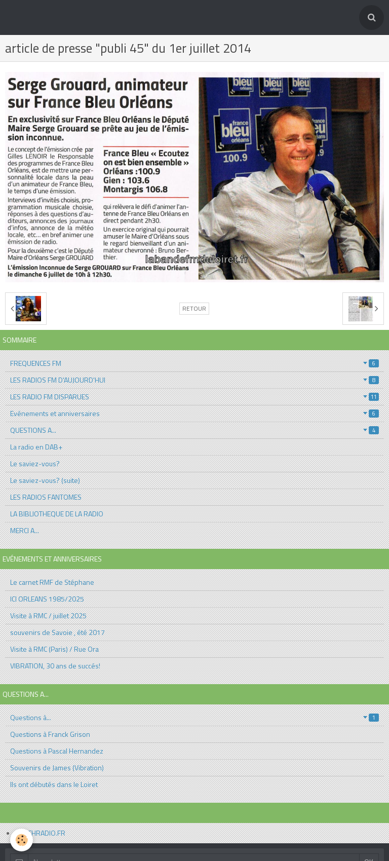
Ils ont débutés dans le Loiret (54, 784)
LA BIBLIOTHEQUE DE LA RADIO (56, 513)
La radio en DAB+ (36, 446)
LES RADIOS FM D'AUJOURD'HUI (194, 380)
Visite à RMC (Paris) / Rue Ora (54, 649)
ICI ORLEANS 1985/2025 (47, 598)
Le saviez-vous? (35, 463)
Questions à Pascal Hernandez (56, 750)
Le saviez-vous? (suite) (45, 480)
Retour (194, 308)
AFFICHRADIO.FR (40, 833)
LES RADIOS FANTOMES (46, 497)
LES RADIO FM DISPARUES (194, 396)
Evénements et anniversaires (194, 413)
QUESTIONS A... (194, 430)
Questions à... (194, 717)
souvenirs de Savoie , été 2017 (57, 632)
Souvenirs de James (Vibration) (57, 767)
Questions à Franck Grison (50, 734)
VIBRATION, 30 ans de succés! (55, 665)
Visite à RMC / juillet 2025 (48, 615)
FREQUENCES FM (194, 363)
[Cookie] (21, 840)
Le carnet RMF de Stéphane (52, 582)
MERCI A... (24, 530)
